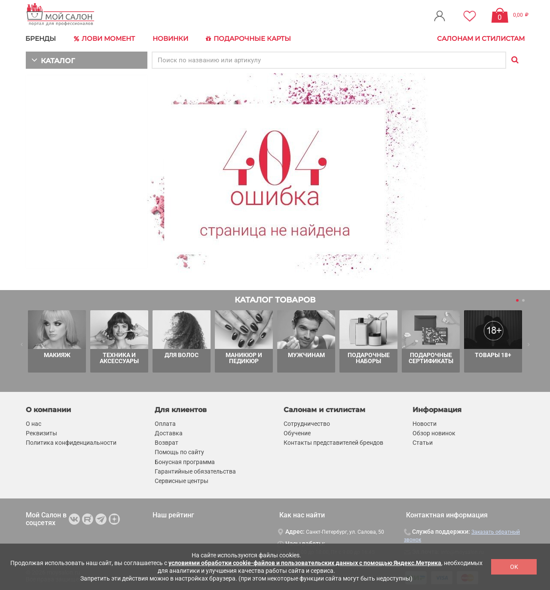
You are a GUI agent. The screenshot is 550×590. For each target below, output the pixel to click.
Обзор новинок (433, 432)
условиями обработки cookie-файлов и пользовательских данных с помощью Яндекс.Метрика (304, 562)
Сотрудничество (307, 422)
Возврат (166, 442)
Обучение (297, 432)
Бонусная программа (185, 461)
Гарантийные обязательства (195, 470)
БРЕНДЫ (41, 38)
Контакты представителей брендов (333, 442)
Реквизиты (41, 432)
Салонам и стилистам (481, 38)
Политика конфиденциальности (71, 442)
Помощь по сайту (179, 451)
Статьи (422, 442)
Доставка (169, 432)
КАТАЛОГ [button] (52, 59)
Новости (424, 422)
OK (514, 566)
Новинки (169, 38)
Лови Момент (103, 38)
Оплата (165, 422)
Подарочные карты (246, 38)
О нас (33, 422)
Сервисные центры (181, 480)
